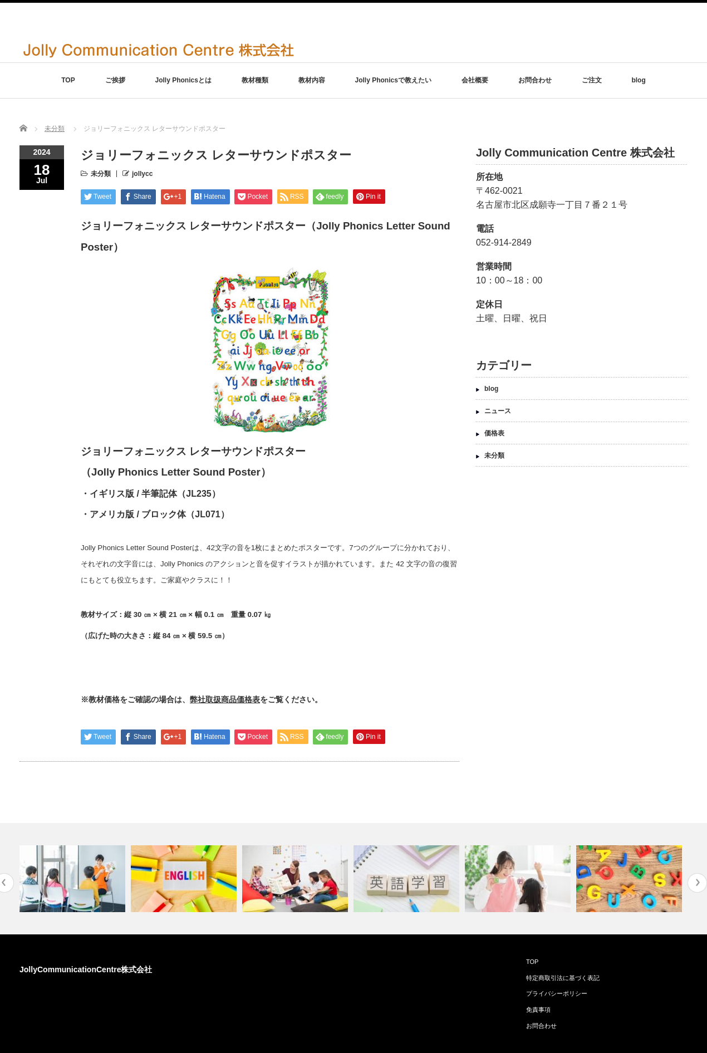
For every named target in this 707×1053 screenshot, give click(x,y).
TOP (68, 80)
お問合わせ (535, 80)
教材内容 (311, 80)
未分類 (55, 129)
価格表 (494, 433)
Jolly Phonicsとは (183, 80)
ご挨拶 (115, 80)
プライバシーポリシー (556, 993)
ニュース (497, 411)
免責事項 (538, 1009)
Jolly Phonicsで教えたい (393, 80)
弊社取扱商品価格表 (225, 699)
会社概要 (474, 80)
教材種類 (255, 80)
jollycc (142, 174)
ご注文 (592, 80)
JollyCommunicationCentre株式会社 (85, 969)
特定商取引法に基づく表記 (563, 977)
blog (638, 80)
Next (697, 883)
